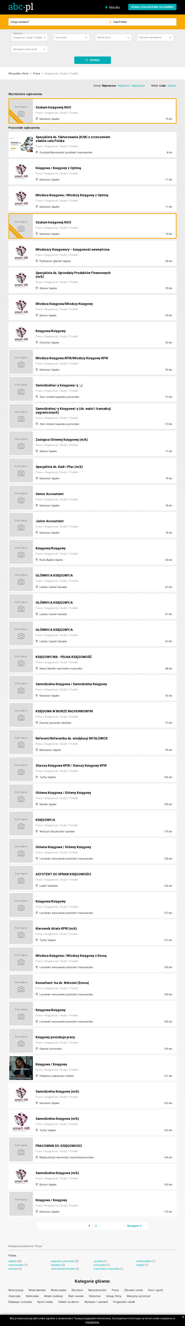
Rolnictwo (95, 1296)
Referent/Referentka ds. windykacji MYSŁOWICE (76, 738)
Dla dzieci (77, 1290)
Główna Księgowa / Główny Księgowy (66, 793)
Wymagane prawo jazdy (25, 49)
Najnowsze (109, 85)
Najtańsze (124, 85)
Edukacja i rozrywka (20, 1302)
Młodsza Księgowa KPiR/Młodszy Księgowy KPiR (76, 358)
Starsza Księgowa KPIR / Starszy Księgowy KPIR (76, 766)
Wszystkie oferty (18, 73)
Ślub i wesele (76, 1296)
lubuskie (13, 1268)
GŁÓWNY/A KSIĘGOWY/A (56, 575)
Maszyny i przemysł (138, 1296)
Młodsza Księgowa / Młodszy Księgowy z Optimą (76, 195)
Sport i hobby (45, 1302)
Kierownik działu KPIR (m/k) (58, 929)
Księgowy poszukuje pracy (57, 1037)
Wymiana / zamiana (96, 1302)
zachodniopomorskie (63, 1268)
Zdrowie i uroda (133, 1290)
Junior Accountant (51, 521)
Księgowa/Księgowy (52, 331)
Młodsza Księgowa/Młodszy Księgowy (67, 304)
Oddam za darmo (68, 1302)
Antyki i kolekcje (53, 1296)
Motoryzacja (15, 1290)
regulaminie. (92, 1322)
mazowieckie (16, 1265)
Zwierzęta (14, 1296)
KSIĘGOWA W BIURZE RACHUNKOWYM (68, 711)
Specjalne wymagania (150, 37)
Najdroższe (138, 85)
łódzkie (140, 1265)
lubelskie (56, 1265)
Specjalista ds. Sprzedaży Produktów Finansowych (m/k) (66, 275)
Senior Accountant (51, 494)
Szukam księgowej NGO (55, 107)
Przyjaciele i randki (124, 1302)
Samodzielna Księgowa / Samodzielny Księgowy (75, 684)
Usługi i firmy (113, 1296)
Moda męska (58, 1290)
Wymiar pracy (104, 37)
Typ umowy (60, 37)
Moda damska (37, 1290)
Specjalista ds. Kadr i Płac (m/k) (62, 467)
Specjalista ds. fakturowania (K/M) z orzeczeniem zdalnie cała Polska (77, 139)
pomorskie (100, 1265)
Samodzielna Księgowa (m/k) (60, 1092)
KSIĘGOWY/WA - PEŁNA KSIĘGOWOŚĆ (67, 657)
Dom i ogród (155, 1290)
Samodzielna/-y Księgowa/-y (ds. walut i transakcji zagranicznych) (69, 411)
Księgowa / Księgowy (53, 1064)
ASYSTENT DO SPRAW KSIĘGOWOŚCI (67, 874)
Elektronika (32, 1296)
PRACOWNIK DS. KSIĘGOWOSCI (62, 1146)
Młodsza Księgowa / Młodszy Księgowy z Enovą (75, 956)
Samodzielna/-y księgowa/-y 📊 (62, 385)
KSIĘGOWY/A (46, 820)
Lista (163, 85)
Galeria (171, 85)
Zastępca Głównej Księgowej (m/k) (64, 440)
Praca (36, 73)
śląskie (12, 1261)
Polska (12, 1255)
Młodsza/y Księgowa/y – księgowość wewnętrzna (77, 250)
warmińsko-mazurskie (106, 1268)
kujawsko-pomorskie (63, 1261)
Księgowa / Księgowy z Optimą (61, 168)
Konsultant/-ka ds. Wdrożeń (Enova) (65, 983)
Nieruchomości (97, 1290)
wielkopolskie (144, 1261)
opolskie (98, 1261)
